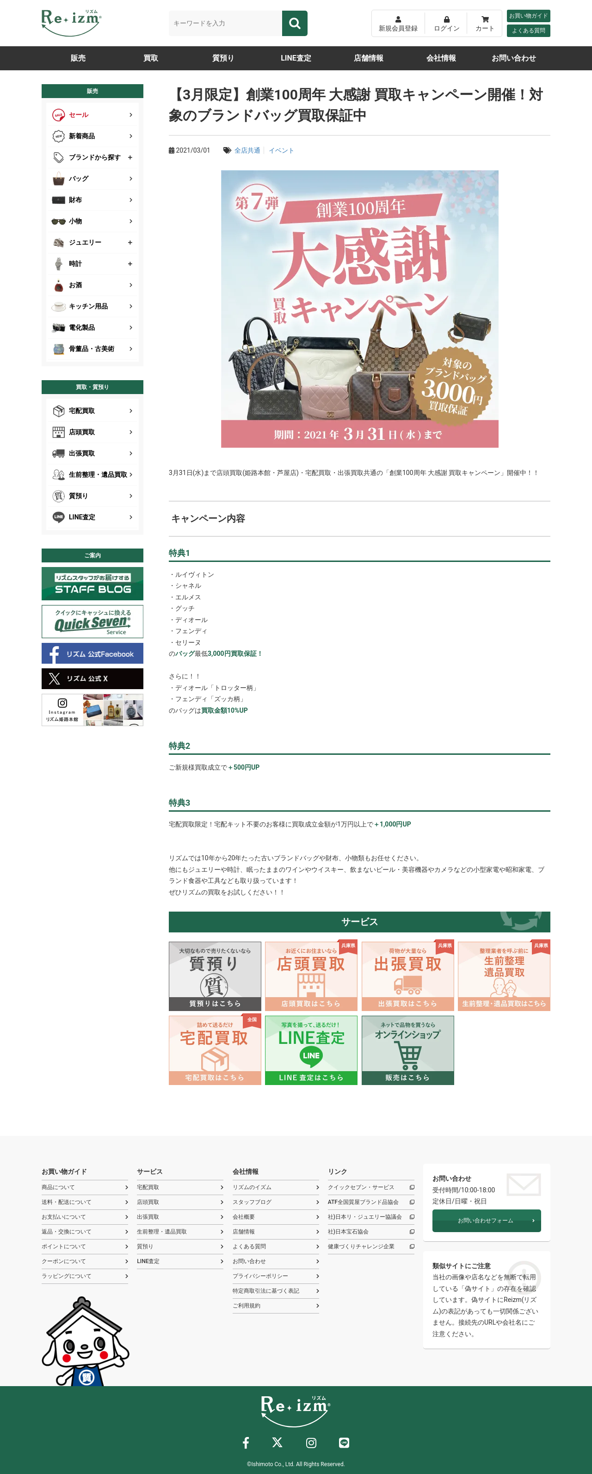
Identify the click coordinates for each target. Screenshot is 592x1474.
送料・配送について (85, 1202)
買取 (150, 58)
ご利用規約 (276, 1306)
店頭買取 (180, 1202)
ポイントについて (85, 1247)
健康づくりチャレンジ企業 (371, 1247)
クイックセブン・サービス (371, 1187)
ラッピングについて (85, 1276)
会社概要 (276, 1217)
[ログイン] (447, 23)
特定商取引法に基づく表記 (276, 1291)
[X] (277, 1444)
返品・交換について (85, 1232)
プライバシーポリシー (276, 1276)
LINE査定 (296, 58)
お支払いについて (85, 1217)
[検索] (295, 23)
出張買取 (180, 1217)
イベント (282, 150)
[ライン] (344, 1445)
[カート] (485, 23)
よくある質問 (528, 30)
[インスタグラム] (311, 1445)
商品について (85, 1187)
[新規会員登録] (398, 23)
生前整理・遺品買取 (180, 1232)
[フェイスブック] (246, 1445)
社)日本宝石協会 (371, 1232)
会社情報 (441, 58)
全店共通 (247, 150)
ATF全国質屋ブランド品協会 (371, 1202)
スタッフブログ (276, 1202)
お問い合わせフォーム (496, 1221)
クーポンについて (85, 1261)
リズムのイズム (276, 1187)
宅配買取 (180, 1187)
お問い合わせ (514, 58)
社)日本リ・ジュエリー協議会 (371, 1217)
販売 (78, 58)
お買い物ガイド (528, 15)
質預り (223, 58)
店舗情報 (368, 58)
